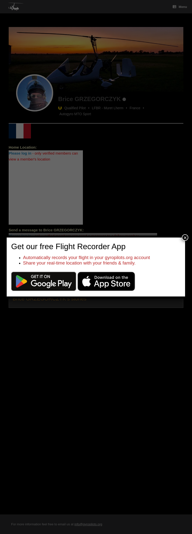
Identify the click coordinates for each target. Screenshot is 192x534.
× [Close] (185, 237)
